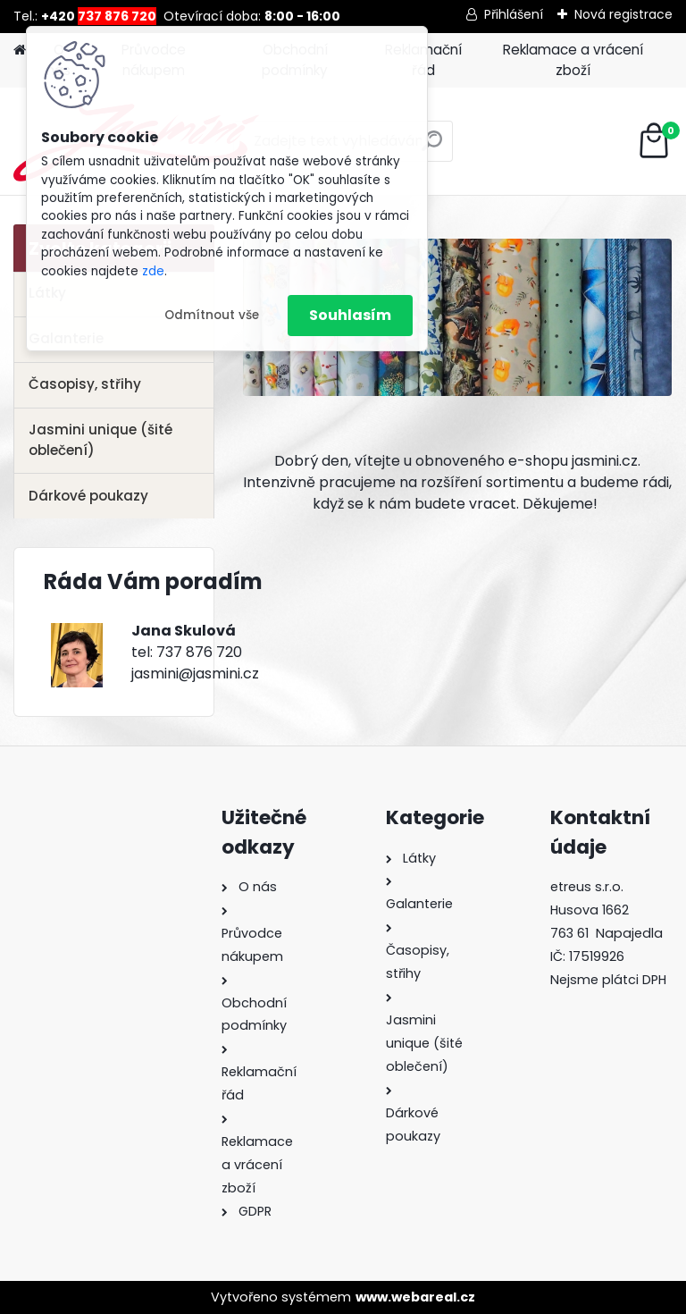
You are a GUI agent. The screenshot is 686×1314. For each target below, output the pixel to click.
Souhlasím (350, 315)
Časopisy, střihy (85, 384)
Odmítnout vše (211, 315)
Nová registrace (623, 14)
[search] (432, 148)
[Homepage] (19, 50)
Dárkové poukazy (88, 495)
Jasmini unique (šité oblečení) (100, 439)
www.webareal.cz (415, 1297)
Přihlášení (513, 14)
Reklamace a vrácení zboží (573, 60)
